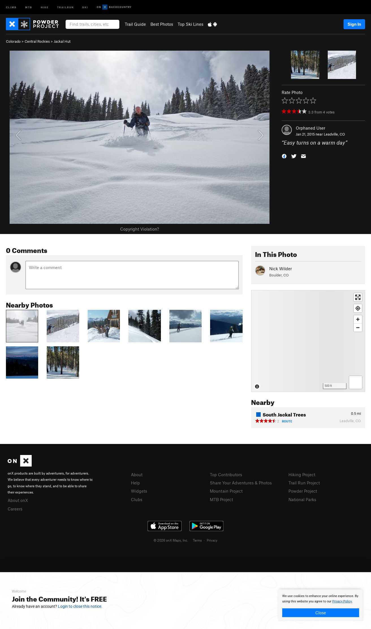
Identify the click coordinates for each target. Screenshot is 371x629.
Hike (45, 7)
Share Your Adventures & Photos (241, 482)
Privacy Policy (342, 601)
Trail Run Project (304, 482)
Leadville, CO (334, 134)
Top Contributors (226, 474)
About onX (18, 500)
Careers (15, 508)
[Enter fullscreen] (358, 297)
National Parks (302, 499)
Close (320, 612)
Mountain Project (226, 490)
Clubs (136, 499)
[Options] (355, 382)
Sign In (354, 24)
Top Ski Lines (190, 24)
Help (135, 482)
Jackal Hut (62, 41)
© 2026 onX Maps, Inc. (171, 540)
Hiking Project (301, 474)
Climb (11, 7)
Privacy (212, 540)
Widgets (139, 490)
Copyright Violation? (139, 228)
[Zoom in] (358, 319)
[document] (320, 605)
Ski (85, 7)
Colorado (13, 41)
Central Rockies (37, 41)
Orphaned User (310, 127)
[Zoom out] (358, 327)
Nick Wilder (280, 268)
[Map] (308, 341)
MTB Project (221, 499)
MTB (28, 7)
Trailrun (65, 7)
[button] (284, 156)
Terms (197, 540)
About (137, 474)
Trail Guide (135, 24)
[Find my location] (358, 308)
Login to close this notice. (80, 606)
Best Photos (161, 24)
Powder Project (302, 490)
